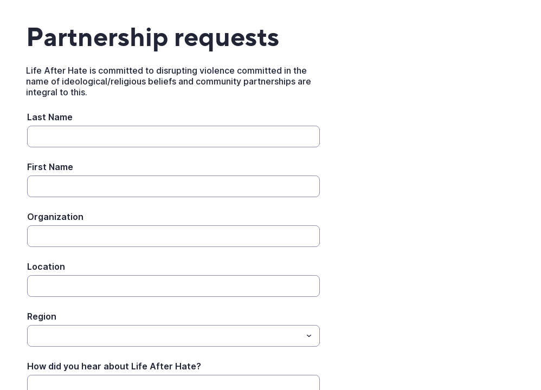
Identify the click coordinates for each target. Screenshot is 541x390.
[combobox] (173, 336)
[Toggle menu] (309, 335)
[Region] (164, 336)
